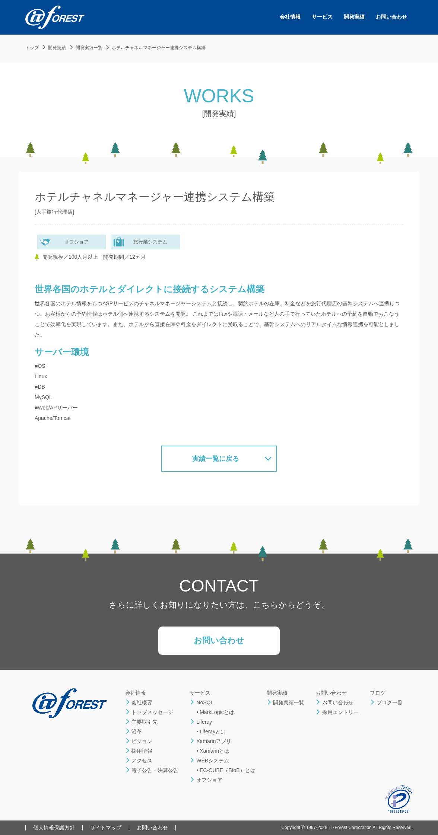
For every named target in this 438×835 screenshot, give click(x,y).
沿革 (133, 731)
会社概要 (139, 702)
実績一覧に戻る (215, 458)
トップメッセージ (149, 712)
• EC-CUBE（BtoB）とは (225, 770)
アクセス (139, 761)
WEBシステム (209, 761)
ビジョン (139, 741)
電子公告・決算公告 (152, 770)
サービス (322, 17)
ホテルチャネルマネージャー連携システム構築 (159, 47)
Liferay (201, 722)
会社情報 (290, 17)
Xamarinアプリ (210, 741)
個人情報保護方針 (54, 828)
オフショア (206, 780)
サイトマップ (105, 828)
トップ (32, 47)
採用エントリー (337, 712)
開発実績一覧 (89, 47)
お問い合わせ (391, 17)
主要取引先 (141, 722)
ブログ (377, 693)
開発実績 (354, 17)
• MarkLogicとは (215, 712)
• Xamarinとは (212, 751)
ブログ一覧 (386, 702)
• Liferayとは (211, 731)
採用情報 (139, 751)
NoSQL (201, 702)
